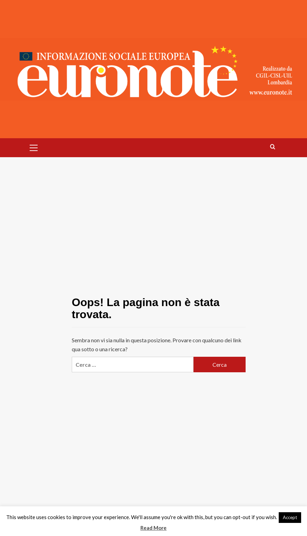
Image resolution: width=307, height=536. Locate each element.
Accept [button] (290, 517)
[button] (34, 146)
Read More (153, 528)
